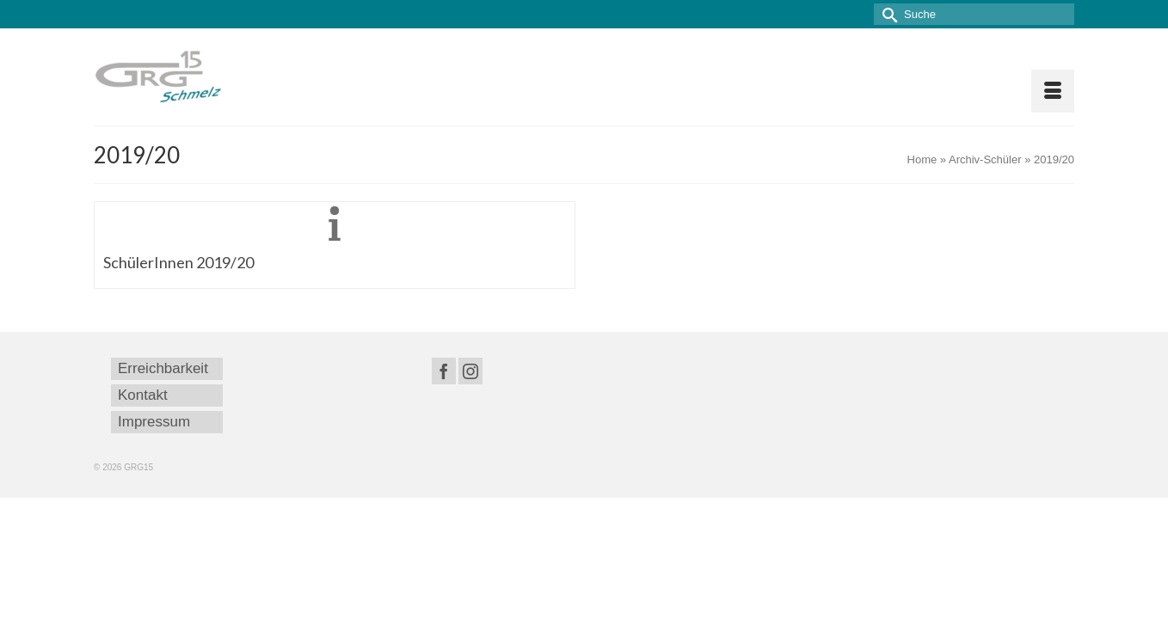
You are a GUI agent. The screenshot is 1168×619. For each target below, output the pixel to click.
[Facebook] (444, 371)
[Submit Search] (887, 14)
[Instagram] (470, 371)
